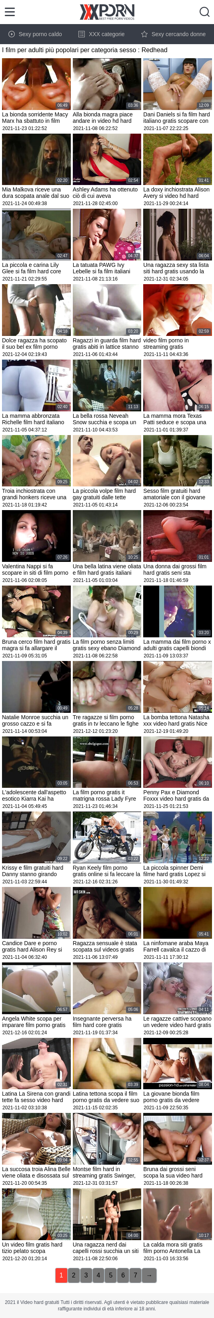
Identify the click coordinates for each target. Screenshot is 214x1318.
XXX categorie (101, 34)
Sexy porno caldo (35, 34)
